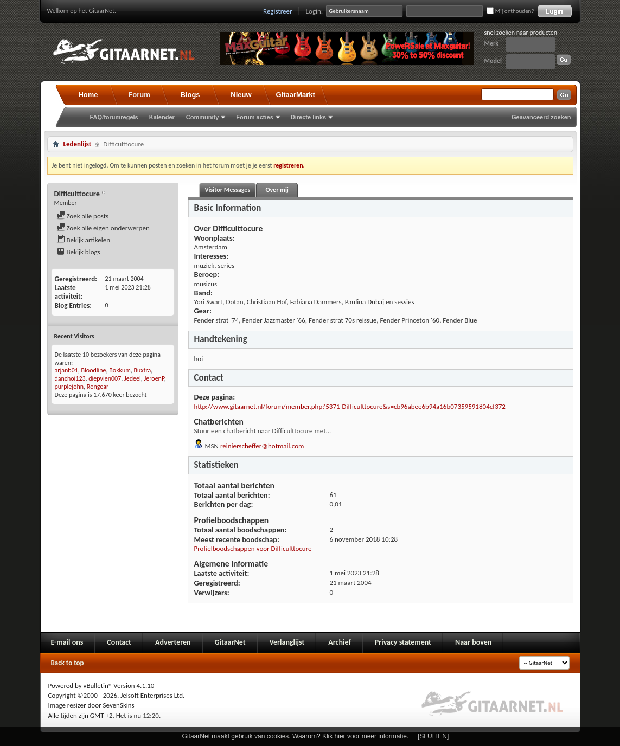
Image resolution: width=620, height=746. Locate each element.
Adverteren (173, 642)
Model (493, 61)
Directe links (308, 117)
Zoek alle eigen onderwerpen (103, 228)
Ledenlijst (77, 144)
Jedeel (132, 378)
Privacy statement (403, 642)
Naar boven (473, 642)
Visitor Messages (228, 190)
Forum (139, 95)
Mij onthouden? (510, 11)
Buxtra (142, 370)
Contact (119, 642)
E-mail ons (67, 642)
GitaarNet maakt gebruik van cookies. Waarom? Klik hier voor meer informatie (294, 736)
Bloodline (93, 370)
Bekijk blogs (78, 252)
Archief (339, 642)
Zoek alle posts (82, 216)
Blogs (190, 95)
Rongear (97, 386)
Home (88, 95)
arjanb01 (66, 370)
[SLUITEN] (433, 736)
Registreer (277, 11)
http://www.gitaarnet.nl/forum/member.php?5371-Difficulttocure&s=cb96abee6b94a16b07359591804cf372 (350, 406)
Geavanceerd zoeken (541, 117)
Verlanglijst (287, 642)
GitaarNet (230, 642)
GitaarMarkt (295, 95)
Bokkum (120, 370)
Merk (491, 43)
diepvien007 (104, 378)
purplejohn (69, 386)
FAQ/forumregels (114, 117)
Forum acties (254, 117)
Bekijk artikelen (83, 240)
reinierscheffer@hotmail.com (262, 446)
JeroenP (154, 378)
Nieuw (241, 95)
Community (202, 117)
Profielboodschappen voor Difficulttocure (253, 548)
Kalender (162, 117)
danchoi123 (70, 378)
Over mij (276, 190)
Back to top (67, 663)
